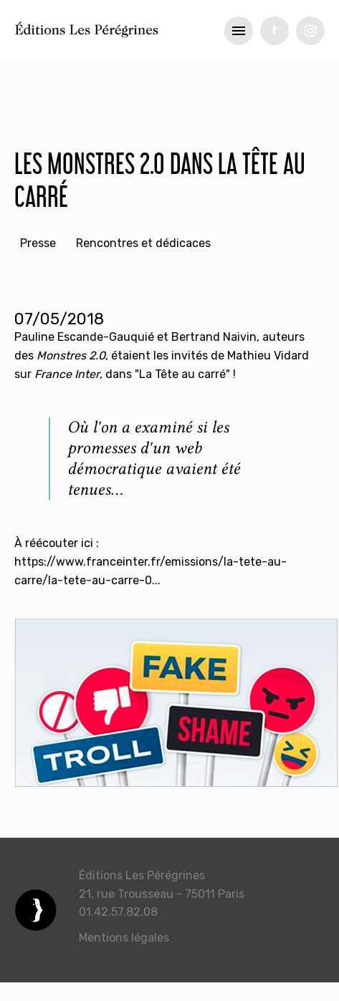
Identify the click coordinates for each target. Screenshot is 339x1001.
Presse (38, 243)
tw (310, 30)
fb (274, 30)
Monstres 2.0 (71, 355)
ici (87, 543)
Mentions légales (124, 937)
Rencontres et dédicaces (143, 243)
